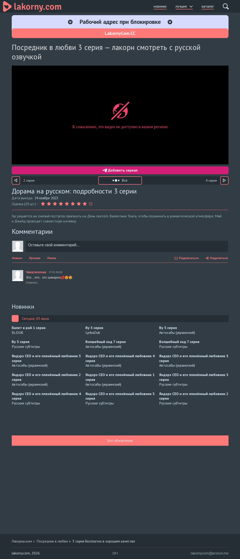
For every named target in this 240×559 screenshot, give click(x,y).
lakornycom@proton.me (210, 553)
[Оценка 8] (85, 204)
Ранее (51, 258)
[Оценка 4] (61, 204)
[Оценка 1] (43, 204)
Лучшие (34, 258)
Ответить (32, 282)
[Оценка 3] (55, 204)
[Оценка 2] (49, 204)
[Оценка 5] (67, 204)
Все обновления (120, 440)
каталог (208, 6)
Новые (17, 258)
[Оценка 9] (91, 204)
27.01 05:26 (55, 272)
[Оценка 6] (73, 204)
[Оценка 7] (79, 204)
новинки (160, 6)
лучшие (184, 6)
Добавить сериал (120, 170)
